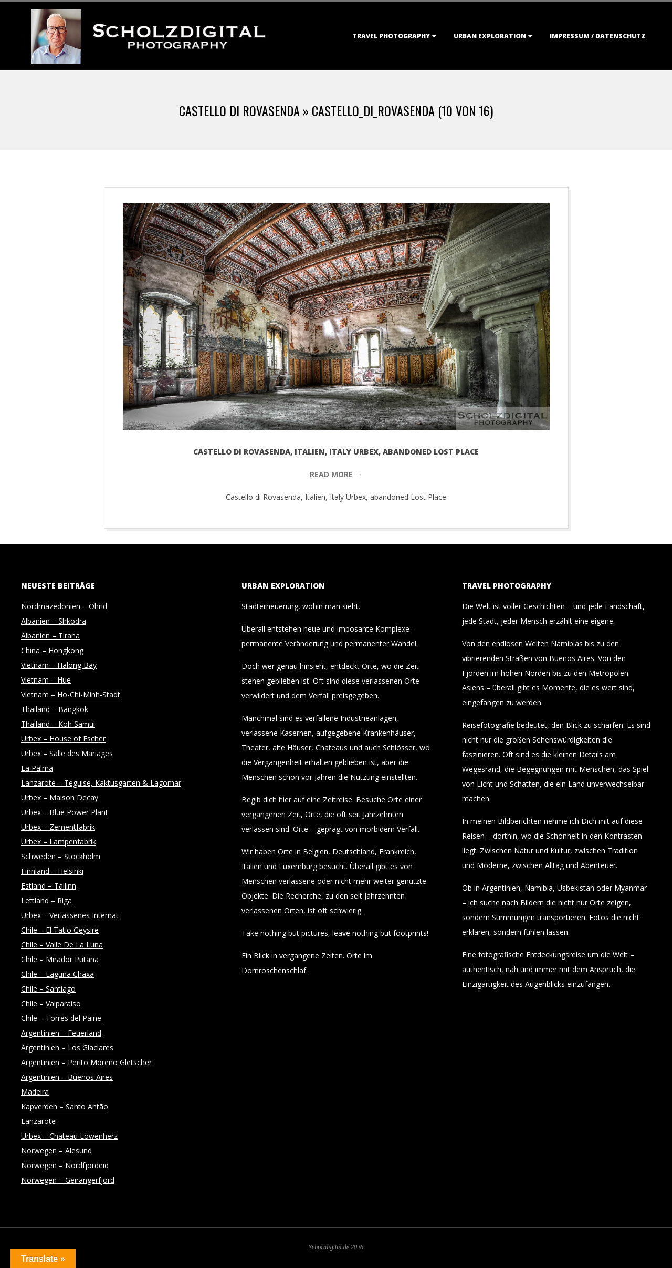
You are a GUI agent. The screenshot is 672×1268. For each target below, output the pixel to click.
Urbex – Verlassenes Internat (70, 915)
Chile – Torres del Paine (61, 1018)
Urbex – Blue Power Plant (64, 812)
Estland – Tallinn (48, 886)
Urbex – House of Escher (63, 739)
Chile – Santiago (48, 989)
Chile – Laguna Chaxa (57, 974)
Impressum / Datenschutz (598, 36)
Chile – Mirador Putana (60, 959)
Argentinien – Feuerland (61, 1033)
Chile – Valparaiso (51, 1003)
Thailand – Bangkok (54, 709)
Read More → (336, 474)
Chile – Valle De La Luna (62, 945)
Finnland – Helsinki (52, 871)
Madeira (35, 1092)
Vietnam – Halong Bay (59, 665)
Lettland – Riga (46, 900)
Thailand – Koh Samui (58, 724)
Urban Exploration (490, 36)
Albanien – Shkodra (53, 621)
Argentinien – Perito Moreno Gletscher (86, 1062)
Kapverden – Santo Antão (64, 1106)
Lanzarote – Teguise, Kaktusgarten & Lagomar (101, 783)
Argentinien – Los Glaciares (67, 1048)
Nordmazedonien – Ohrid (64, 606)
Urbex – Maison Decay (59, 797)
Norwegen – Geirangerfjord (67, 1180)
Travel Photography (391, 36)
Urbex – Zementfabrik (58, 827)
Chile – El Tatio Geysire (60, 930)
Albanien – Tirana (50, 636)
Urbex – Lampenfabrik (58, 842)
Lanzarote (38, 1121)
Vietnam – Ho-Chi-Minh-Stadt (70, 694)
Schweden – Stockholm (60, 856)
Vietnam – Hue (46, 680)
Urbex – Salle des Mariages (67, 753)
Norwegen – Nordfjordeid (65, 1165)
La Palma (37, 768)
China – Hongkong (52, 650)
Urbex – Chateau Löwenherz (69, 1136)
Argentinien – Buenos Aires (67, 1077)
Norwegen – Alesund (56, 1151)
